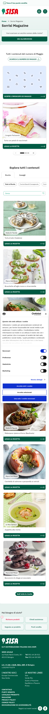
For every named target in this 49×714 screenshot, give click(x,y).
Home (4, 21)
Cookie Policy (8, 702)
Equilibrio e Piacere (32, 683)
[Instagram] (40, 708)
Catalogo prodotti (10, 695)
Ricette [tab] (8, 175)
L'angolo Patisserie (12, 135)
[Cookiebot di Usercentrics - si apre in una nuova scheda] (31, 314)
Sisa (26, 675)
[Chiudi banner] (46, 314)
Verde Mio (29, 678)
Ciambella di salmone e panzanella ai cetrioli (22, 481)
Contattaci (7, 689)
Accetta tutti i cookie (24, 386)
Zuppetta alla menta (12, 530)
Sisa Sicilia (6, 678)
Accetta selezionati (24, 392)
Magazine (6, 697)
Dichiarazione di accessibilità (16, 705)
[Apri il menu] (45, 11)
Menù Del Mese (12, 281)
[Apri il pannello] (15, 3)
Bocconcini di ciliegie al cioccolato (18, 578)
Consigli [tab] (22, 175)
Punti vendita (36, 627)
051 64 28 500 (35, 657)
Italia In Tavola (11, 233)
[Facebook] (45, 708)
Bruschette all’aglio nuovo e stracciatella (20, 286)
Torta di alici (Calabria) (13, 238)
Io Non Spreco (11, 524)
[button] (22, 153)
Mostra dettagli (36, 379)
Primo (27, 686)
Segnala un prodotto (13, 627)
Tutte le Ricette (10, 184)
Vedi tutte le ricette (24, 594)
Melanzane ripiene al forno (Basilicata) (19, 433)
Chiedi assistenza (36, 619)
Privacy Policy (9, 700)
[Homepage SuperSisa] (10, 641)
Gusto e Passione (31, 680)
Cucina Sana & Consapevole (29, 184)
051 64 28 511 (34, 655)
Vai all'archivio (24, 39)
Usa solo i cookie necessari (24, 399)
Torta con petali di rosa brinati (15, 140)
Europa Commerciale (10, 675)
